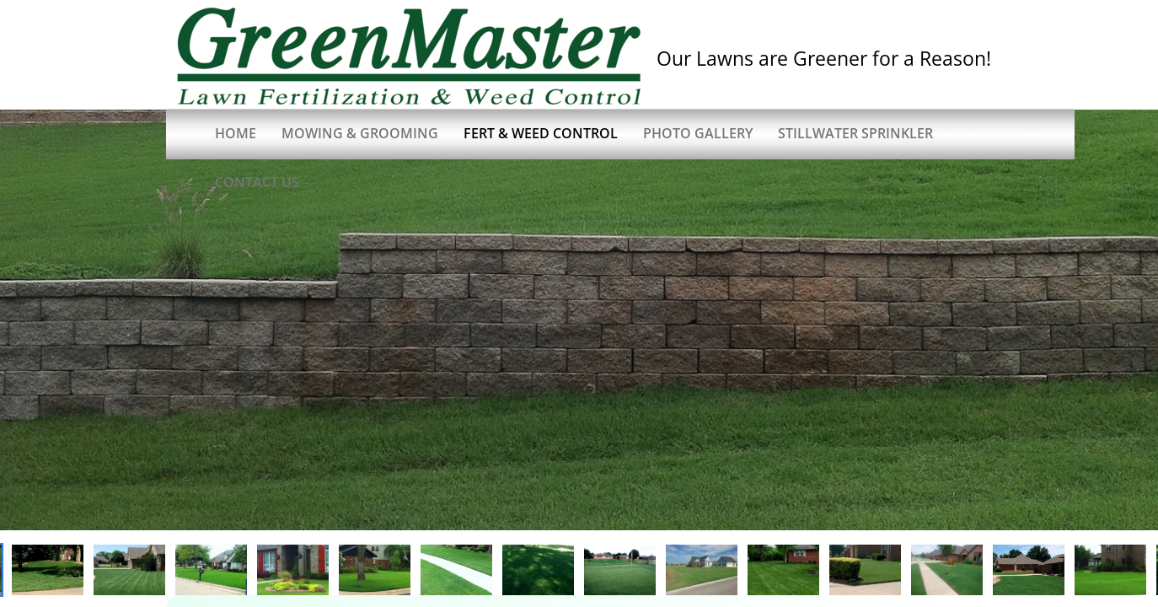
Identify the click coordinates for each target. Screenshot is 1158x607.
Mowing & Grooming (359, 133)
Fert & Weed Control (541, 133)
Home (235, 133)
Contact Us (257, 182)
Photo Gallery (698, 133)
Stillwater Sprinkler (855, 133)
